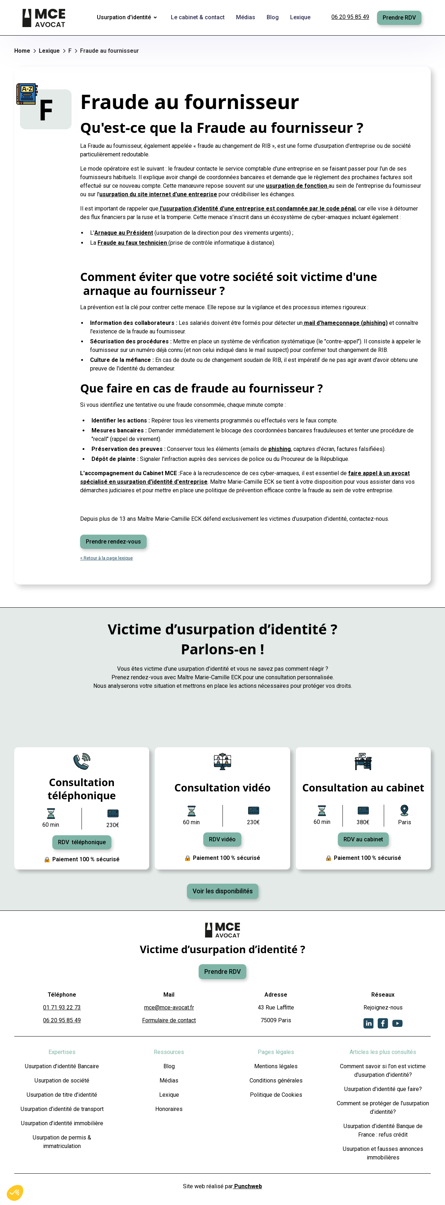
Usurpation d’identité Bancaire (62, 1066)
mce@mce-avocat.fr (169, 1007)
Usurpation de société (62, 1080)
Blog (169, 1066)
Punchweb (247, 1186)
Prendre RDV (399, 17)
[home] (44, 17)
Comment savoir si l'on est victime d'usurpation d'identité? (383, 1070)
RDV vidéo (222, 839)
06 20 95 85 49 (350, 17)
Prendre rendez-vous (113, 541)
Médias (168, 1080)
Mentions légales (276, 1066)
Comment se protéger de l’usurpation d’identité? (383, 1107)
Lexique (169, 1094)
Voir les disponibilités (223, 891)
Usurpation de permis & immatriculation (62, 1141)
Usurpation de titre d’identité (62, 1094)
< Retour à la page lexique (106, 558)
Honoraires (169, 1109)
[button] (128, 17)
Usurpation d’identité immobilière (62, 1123)
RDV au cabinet (363, 839)
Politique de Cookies (276, 1094)
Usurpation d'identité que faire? (383, 1089)
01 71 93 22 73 (62, 1007)
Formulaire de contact (169, 1020)
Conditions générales (276, 1080)
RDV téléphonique (82, 842)
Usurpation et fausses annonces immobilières (383, 1153)
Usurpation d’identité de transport (62, 1109)
